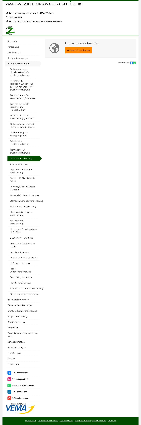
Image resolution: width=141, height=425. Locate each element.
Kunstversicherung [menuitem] (19, 252)
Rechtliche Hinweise (48, 421)
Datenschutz (66, 421)
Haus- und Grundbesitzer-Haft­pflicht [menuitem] (23, 230)
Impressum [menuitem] (13, 364)
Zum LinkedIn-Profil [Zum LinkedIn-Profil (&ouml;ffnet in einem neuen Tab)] (19, 392)
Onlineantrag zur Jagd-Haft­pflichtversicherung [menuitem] (22, 125)
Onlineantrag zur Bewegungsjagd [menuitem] (19, 134)
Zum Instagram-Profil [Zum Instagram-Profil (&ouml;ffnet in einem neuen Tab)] (20, 379)
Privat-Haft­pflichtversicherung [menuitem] (20, 142)
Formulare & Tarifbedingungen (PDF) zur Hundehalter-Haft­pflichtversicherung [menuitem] (22, 85)
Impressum (30, 421)
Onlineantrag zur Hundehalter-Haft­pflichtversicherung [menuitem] (20, 72)
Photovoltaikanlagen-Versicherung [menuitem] (21, 213)
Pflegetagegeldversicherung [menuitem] (24, 294)
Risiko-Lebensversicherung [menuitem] (20, 270)
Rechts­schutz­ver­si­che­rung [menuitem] (23, 258)
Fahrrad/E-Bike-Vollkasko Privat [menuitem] (23, 179)
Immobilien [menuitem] (13, 328)
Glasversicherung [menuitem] (19, 164)
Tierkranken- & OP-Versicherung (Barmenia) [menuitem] (22, 97)
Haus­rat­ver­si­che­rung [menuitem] (21, 158)
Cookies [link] (112, 421)
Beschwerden (99, 421)
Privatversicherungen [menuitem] (18, 64)
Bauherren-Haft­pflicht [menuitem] (21, 238)
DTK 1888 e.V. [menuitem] (13, 52)
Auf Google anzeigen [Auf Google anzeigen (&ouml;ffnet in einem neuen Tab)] (20, 398)
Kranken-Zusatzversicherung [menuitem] (22, 311)
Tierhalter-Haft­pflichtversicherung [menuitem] (20, 151)
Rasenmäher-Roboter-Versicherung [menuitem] (21, 171)
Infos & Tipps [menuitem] (14, 353)
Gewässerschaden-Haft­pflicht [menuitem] (22, 245)
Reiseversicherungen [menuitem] (18, 300)
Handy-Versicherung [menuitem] (20, 283)
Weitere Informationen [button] (78, 50)
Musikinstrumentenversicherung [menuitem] (25, 289)
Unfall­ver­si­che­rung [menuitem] (20, 263)
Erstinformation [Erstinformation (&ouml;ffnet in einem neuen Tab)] (83, 421)
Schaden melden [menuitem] (16, 342)
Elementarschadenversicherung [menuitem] (25, 201)
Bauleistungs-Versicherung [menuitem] (17, 222)
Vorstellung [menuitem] (13, 47)
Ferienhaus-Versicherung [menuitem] (23, 206)
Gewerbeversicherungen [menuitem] (20, 305)
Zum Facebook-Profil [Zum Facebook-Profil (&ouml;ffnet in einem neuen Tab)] (20, 373)
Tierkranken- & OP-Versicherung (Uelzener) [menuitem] (22, 117)
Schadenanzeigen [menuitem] (16, 347)
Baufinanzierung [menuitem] (16, 322)
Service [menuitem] (11, 359)
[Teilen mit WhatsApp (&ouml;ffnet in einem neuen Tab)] (134, 63)
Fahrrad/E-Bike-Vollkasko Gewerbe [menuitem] (23, 188)
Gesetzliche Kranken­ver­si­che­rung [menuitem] (22, 334)
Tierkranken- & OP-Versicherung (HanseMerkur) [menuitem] (19, 107)
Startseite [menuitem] (12, 41)
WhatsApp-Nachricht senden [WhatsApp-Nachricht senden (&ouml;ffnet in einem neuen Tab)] (23, 385)
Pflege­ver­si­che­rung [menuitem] (17, 316)
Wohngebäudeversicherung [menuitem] (24, 195)
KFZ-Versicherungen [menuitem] (17, 58)
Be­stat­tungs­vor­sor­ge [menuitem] (21, 277)
